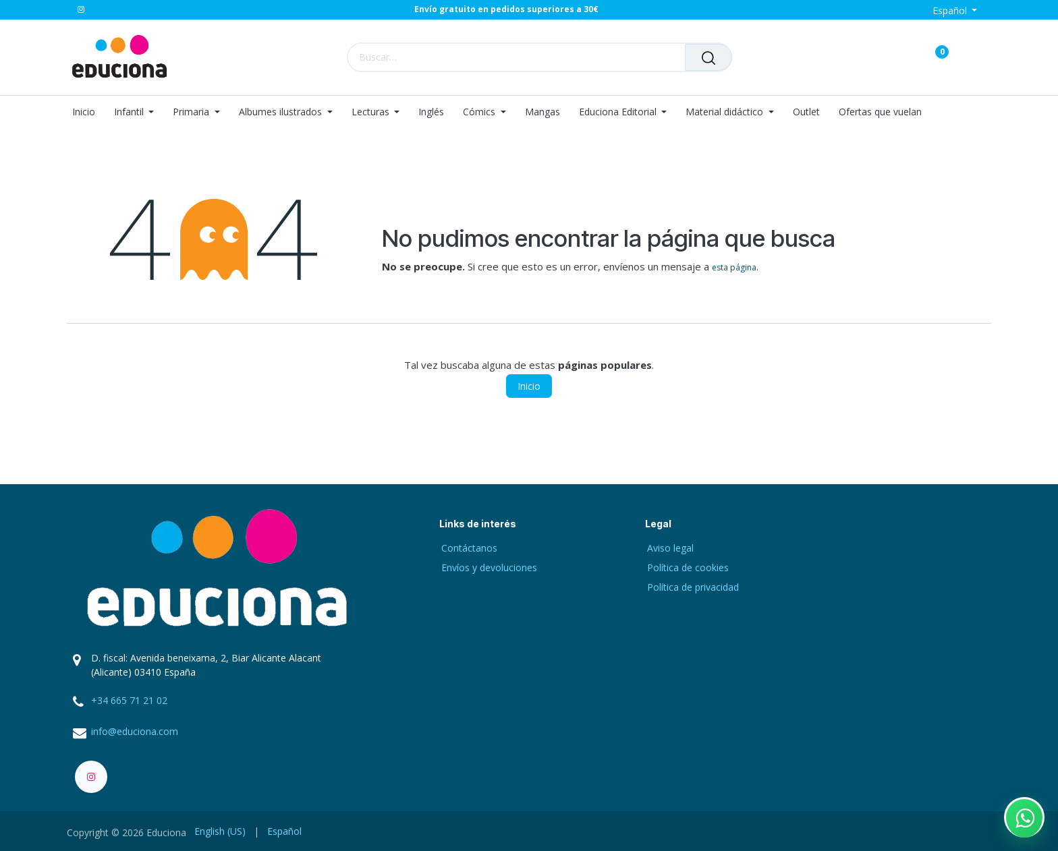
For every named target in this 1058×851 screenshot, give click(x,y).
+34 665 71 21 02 (129, 700)
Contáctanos (469, 547)
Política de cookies (688, 567)
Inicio (529, 386)
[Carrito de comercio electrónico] (894, 57)
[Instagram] (81, 9)
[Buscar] (708, 57)
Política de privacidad (693, 587)
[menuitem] (88, 112)
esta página (734, 267)
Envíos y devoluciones (489, 567)
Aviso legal (670, 547)
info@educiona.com (134, 731)
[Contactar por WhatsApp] (1024, 817)
